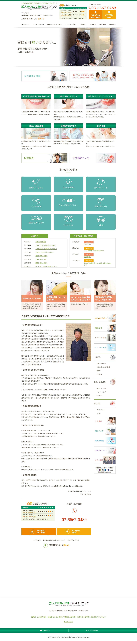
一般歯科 (83, 24)
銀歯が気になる (101, 202)
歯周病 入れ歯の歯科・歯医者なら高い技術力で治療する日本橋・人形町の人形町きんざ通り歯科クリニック (68, 617)
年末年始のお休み (40, 242)
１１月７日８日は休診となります (45, 245)
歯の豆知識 (88, 236)
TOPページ (25, 24)
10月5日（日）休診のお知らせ (44, 252)
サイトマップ (68, 621)
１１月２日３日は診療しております (46, 249)
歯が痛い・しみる (36, 184)
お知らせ (34, 236)
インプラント (68, 221)
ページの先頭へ (93, 631)
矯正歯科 (99, 396)
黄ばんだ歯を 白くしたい (68, 202)
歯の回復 (112, 24)
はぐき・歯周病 (68, 184)
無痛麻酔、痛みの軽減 (103, 367)
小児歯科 (99, 374)
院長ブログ (78, 236)
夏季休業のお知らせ (41, 256)
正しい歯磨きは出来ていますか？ (94, 251)
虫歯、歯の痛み (101, 363)
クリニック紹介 (70, 24)
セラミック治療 (101, 388)
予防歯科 (93, 24)
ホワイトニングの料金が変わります (46, 266)
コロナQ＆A (87, 244)
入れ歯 (101, 221)
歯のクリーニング (101, 184)
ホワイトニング (101, 392)
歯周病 (99, 371)
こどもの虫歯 (36, 203)
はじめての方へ (38, 24)
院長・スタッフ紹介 (54, 24)
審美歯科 (102, 24)
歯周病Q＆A (87, 257)
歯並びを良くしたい (36, 220)
